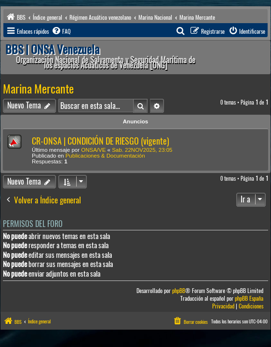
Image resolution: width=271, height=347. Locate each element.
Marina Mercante (38, 88)
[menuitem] (60, 31)
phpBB (178, 290)
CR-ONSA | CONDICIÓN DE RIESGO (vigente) (100, 141)
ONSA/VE (93, 150)
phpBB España (249, 298)
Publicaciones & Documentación (105, 156)
